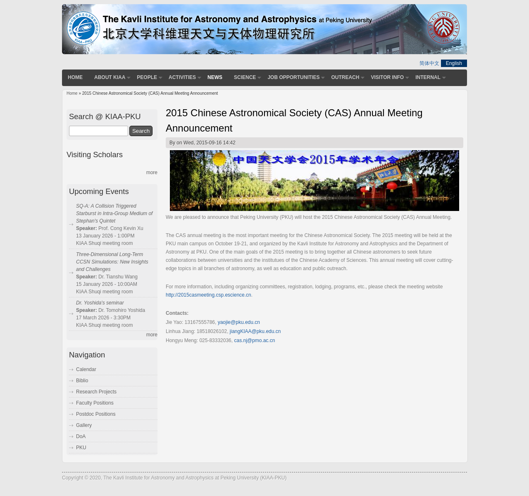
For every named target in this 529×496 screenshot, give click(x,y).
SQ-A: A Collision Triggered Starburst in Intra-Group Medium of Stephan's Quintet (114, 213)
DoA (81, 436)
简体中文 (429, 63)
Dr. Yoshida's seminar (100, 303)
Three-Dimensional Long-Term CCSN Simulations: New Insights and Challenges (112, 262)
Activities (182, 77)
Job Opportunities (293, 77)
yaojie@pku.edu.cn (239, 322)
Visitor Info (387, 77)
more (151, 172)
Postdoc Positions (95, 414)
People (147, 77)
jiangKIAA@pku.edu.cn (255, 331)
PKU (81, 447)
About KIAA (109, 77)
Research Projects (96, 392)
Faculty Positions (95, 403)
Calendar (86, 369)
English (454, 63)
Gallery (84, 425)
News (214, 77)
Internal (428, 77)
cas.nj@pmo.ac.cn (254, 340)
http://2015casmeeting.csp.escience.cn (208, 295)
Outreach (345, 77)
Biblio (82, 380)
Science (245, 77)
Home (75, 77)
